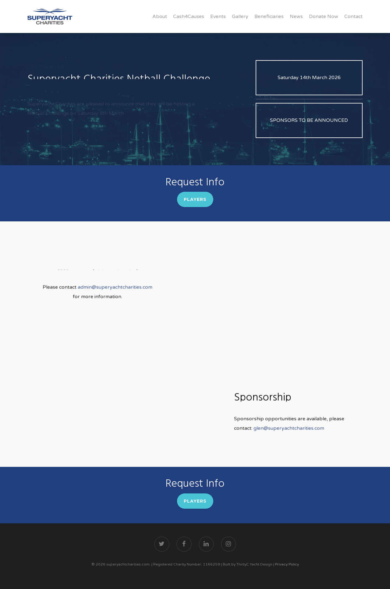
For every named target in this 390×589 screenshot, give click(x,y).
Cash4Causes (188, 16)
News (296, 16)
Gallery (240, 16)
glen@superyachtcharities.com (289, 437)
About (159, 16)
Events (218, 16)
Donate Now (323, 16)
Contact (353, 16)
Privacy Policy (287, 564)
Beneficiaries (269, 16)
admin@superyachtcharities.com (114, 296)
